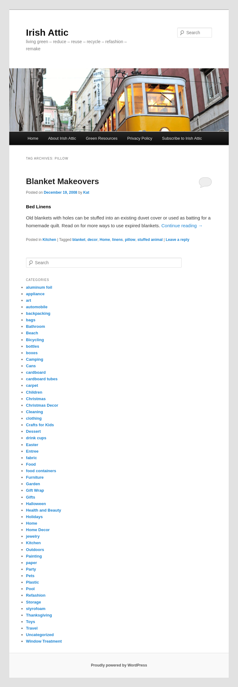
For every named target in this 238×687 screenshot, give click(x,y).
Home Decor (38, 529)
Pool (30, 588)
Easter (32, 444)
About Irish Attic (62, 138)
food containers (41, 470)
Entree (32, 451)
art (28, 300)
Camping (34, 359)
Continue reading (182, 225)
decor (92, 239)
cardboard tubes (42, 379)
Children (34, 392)
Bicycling (35, 339)
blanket (79, 239)
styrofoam (36, 608)
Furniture (35, 477)
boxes (32, 352)
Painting (34, 556)
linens (117, 239)
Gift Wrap (35, 490)
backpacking (38, 313)
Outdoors (35, 549)
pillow (130, 239)
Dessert (33, 431)
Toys (30, 621)
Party (31, 569)
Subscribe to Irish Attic (182, 138)
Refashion (36, 595)
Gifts (30, 497)
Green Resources (101, 138)
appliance (35, 294)
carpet (32, 385)
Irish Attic (47, 32)
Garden (33, 483)
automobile (36, 307)
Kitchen (49, 239)
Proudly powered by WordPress (119, 665)
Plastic (32, 582)
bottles (32, 346)
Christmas (36, 398)
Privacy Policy (139, 138)
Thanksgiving (39, 615)
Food (31, 464)
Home (33, 138)
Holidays (34, 516)
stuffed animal (150, 239)
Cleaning (34, 411)
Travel (32, 628)
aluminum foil (39, 287)
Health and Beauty (43, 510)
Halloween (36, 503)
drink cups (36, 438)
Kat (86, 192)
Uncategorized (40, 634)
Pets (30, 575)
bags (30, 320)
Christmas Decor (42, 405)
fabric (31, 457)
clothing (34, 418)
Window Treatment (44, 641)
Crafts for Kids (40, 425)
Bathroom (35, 326)
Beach (32, 333)
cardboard (36, 372)
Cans (31, 366)
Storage (33, 602)
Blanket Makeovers (62, 181)
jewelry (33, 536)
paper (31, 562)
